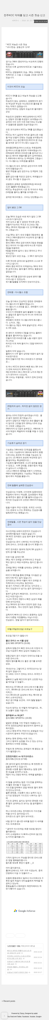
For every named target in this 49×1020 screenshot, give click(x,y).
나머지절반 (11, 946)
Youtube (32, 1016)
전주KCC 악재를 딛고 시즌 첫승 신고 (24, 15)
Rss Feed (10, 1016)
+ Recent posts (8, 1001)
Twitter (19, 1016)
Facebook (25, 1016)
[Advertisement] (24, 911)
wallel (35, 1013)
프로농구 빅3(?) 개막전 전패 (17, 972)
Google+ (39, 1016)
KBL (18, 946)
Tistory (22, 1013)
